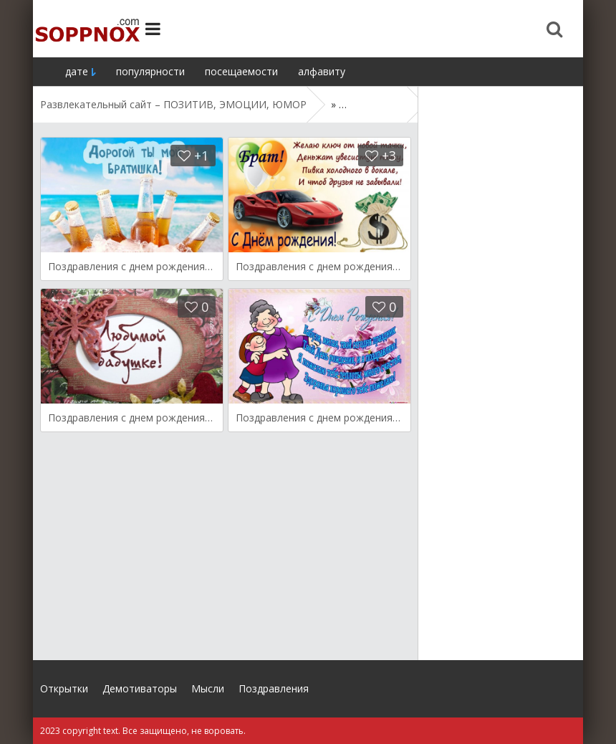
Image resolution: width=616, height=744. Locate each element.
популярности (150, 71)
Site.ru (86, 28)
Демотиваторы (139, 688)
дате (76, 71)
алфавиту (321, 71)
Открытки (64, 688)
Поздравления (274, 688)
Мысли (207, 688)
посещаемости (241, 71)
